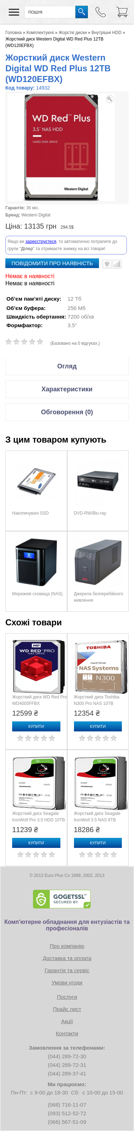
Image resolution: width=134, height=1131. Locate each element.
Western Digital (35, 215)
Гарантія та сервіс (67, 970)
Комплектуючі (40, 32)
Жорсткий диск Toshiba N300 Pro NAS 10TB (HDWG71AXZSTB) (96, 703)
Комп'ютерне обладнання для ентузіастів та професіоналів (67, 925)
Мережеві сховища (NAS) (37, 593)
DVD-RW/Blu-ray (90, 513)
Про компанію (67, 946)
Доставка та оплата (67, 958)
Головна (13, 32)
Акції (67, 1021)
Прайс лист (67, 1009)
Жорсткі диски (73, 32)
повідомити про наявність (52, 263)
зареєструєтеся (40, 241)
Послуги (67, 997)
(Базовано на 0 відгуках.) (75, 343)
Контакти (67, 1033)
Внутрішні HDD (106, 32)
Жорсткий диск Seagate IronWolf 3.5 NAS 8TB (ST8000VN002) (97, 820)
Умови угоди (67, 982)
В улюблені (107, 264)
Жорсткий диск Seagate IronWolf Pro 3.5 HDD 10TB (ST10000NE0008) (38, 820)
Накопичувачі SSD (30, 513)
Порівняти (117, 264)
